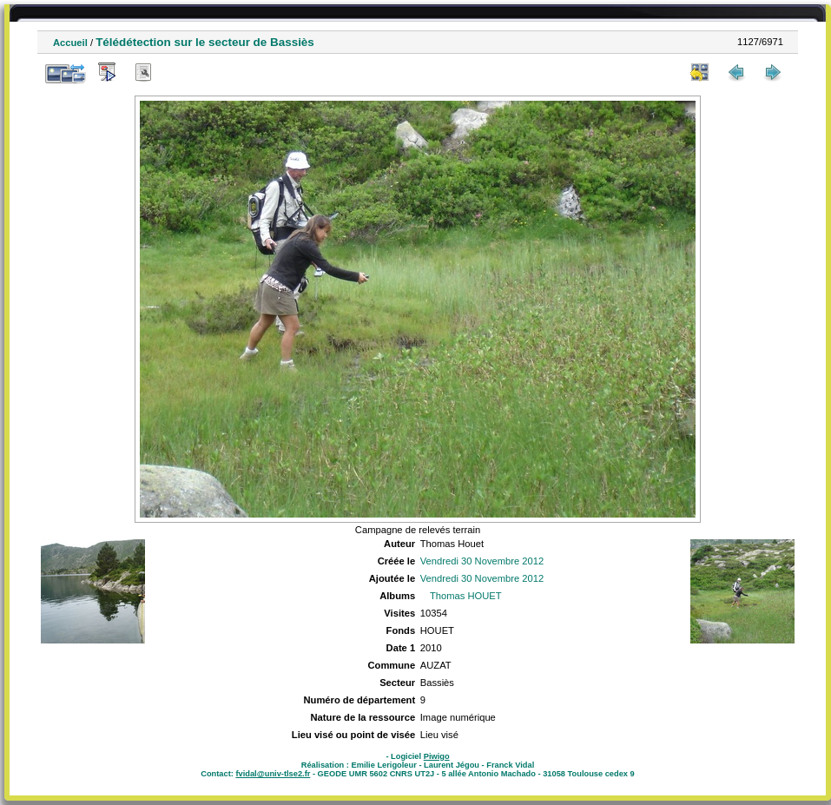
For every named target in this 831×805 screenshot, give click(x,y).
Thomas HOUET (466, 596)
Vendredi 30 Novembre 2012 (482, 561)
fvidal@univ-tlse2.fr (272, 773)
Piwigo (437, 756)
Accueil (70, 42)
